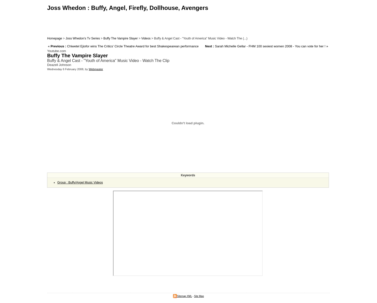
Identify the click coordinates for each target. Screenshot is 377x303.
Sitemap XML (182, 296)
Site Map (199, 296)
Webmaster (96, 69)
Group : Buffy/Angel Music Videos (80, 182)
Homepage (54, 38)
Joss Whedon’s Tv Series (82, 38)
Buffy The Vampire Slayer (120, 38)
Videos (145, 38)
